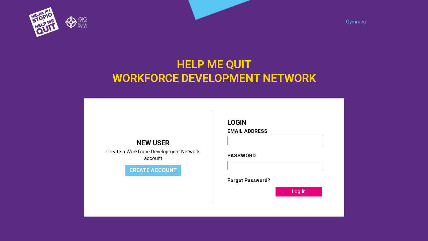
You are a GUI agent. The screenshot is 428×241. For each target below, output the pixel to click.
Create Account (153, 170)
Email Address (247, 131)
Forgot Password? (248, 180)
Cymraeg (356, 22)
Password (241, 156)
